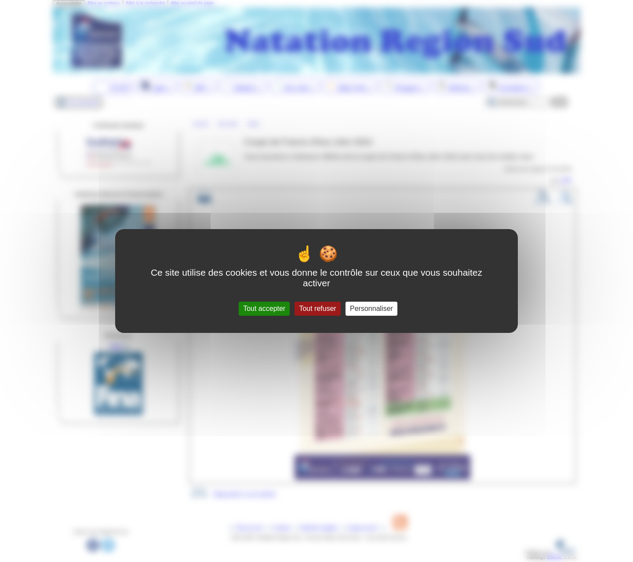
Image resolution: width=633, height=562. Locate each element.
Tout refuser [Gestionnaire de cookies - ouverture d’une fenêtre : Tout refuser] (317, 308)
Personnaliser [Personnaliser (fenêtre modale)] (371, 308)
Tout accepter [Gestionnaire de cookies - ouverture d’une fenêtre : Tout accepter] (264, 308)
